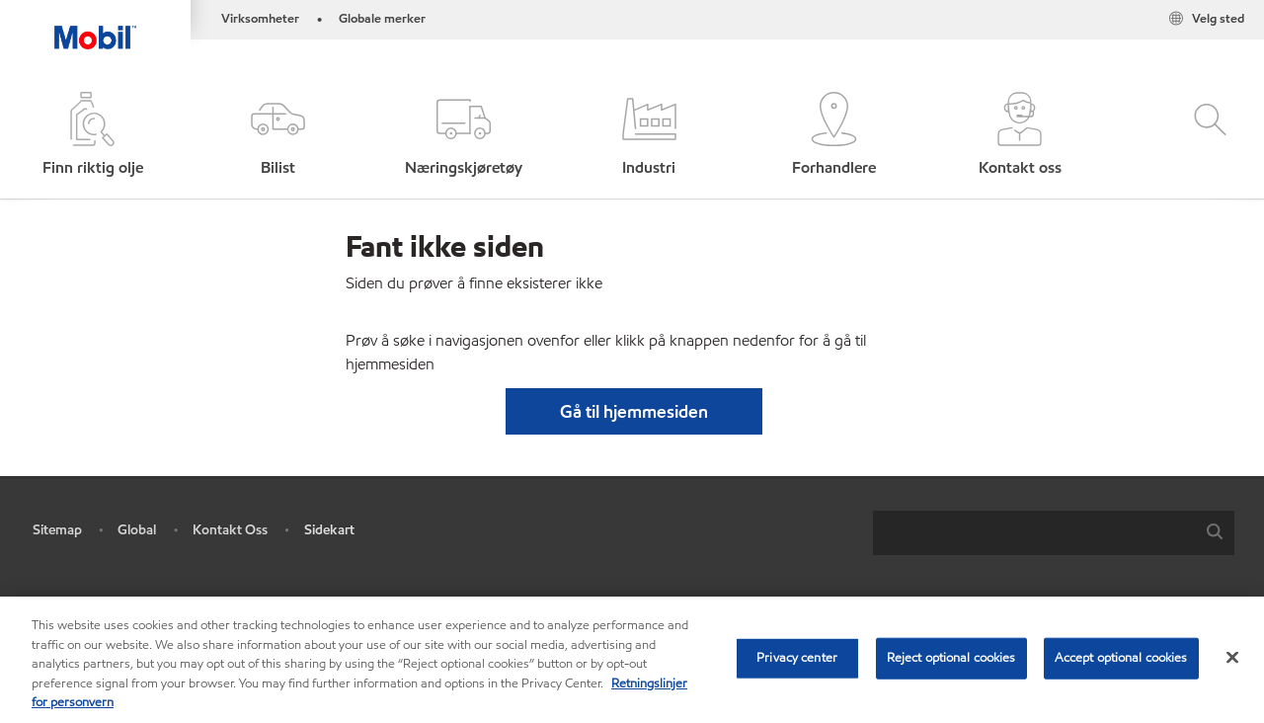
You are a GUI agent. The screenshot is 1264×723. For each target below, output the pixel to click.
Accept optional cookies (1121, 658)
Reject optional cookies (951, 658)
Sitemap (57, 530)
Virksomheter (260, 19)
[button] (278, 136)
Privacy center (796, 658)
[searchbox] (1034, 533)
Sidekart (329, 530)
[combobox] (1053, 533)
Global (137, 530)
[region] (632, 660)
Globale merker (382, 19)
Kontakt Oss (230, 530)
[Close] (1232, 658)
